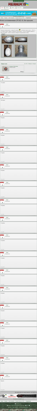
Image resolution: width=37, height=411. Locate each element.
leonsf (7, 24)
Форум (2, 7)
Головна (25, 405)
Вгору (27, 405)
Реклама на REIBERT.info (18, 16)
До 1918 (25, 63)
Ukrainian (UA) (18, 403)
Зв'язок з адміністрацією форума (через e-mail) (16, 405)
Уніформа (30, 63)
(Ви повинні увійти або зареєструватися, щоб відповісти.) (26, 392)
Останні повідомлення (5, 9)
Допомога (10, 407)
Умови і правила (15, 407)
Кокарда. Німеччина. (14, 66)
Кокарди (34, 63)
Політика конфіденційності (23, 407)
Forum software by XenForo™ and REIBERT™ (18, 409)
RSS (29, 405)
